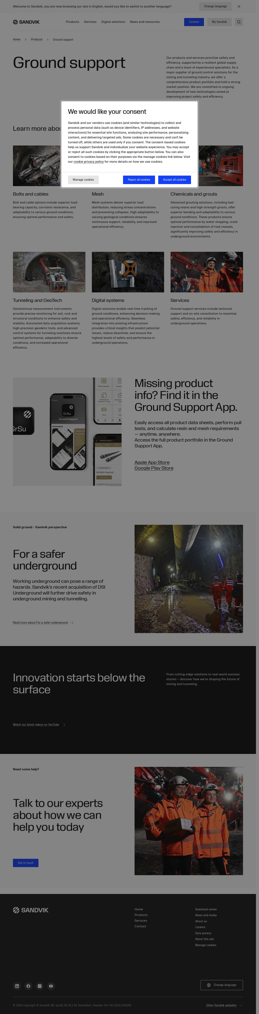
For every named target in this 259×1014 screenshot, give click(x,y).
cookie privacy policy (89, 162)
